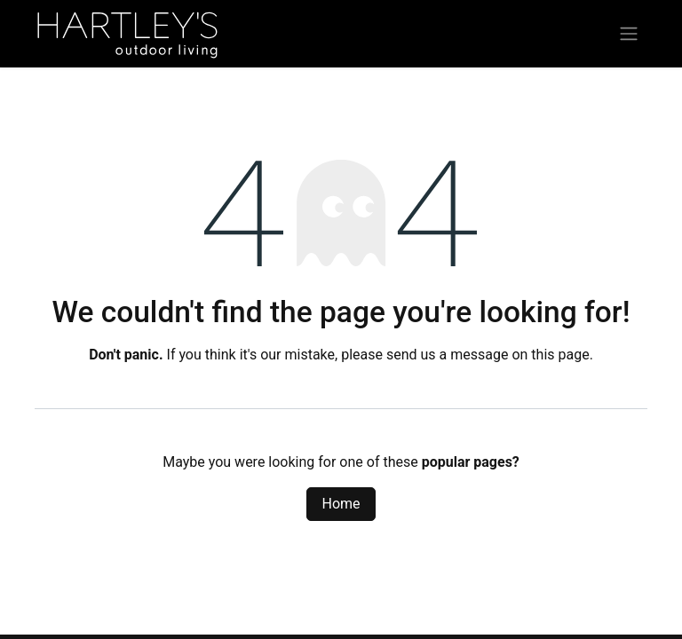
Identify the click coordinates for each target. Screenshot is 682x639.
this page (560, 354)
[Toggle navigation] (628, 34)
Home (340, 503)
